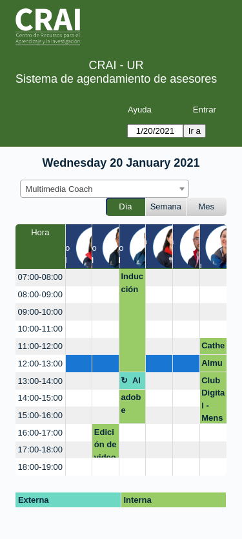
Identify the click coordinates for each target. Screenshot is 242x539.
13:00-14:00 (40, 381)
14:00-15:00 (40, 398)
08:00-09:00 (40, 294)
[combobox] (104, 189)
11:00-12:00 (40, 346)
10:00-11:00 (40, 328)
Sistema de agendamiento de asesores (116, 78)
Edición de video (105, 443)
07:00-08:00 (40, 277)
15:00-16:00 (40, 415)
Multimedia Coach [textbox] (59, 189)
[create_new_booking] (79, 277)
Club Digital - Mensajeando (213, 399)
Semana (165, 206)
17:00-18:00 (40, 449)
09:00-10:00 (40, 312)
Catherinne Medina (213, 348)
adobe (131, 403)
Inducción (132, 282)
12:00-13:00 (40, 363)
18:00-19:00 (40, 467)
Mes (207, 206)
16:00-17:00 (40, 433)
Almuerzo (212, 365)
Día (125, 206)
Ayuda (140, 109)
